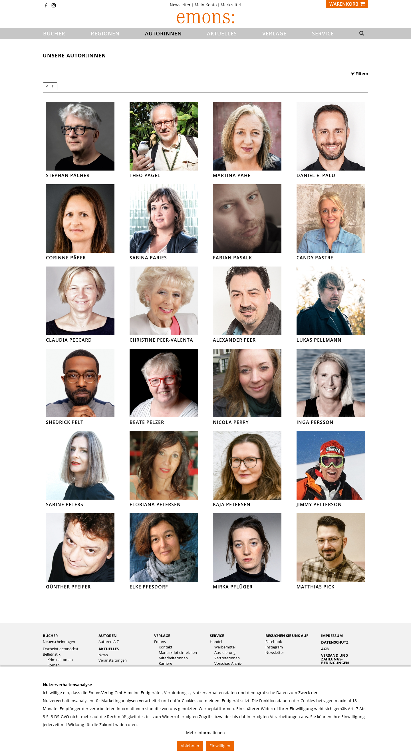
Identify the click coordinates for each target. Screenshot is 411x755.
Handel (216, 642)
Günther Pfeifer (68, 587)
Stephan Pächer (68, 175)
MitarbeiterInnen (173, 658)
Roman (53, 665)
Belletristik (52, 654)
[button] (360, 34)
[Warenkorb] (347, 4)
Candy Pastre (315, 258)
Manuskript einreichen (178, 652)
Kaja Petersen (232, 504)
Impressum (332, 635)
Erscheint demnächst (60, 649)
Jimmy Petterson (319, 504)
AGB (325, 648)
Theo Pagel (145, 175)
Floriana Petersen (155, 504)
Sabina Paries (148, 258)
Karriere (165, 663)
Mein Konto (206, 4)
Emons (160, 642)
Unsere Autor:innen (74, 55)
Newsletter (180, 4)
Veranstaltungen (112, 660)
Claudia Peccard (69, 340)
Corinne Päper (66, 258)
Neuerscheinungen (59, 642)
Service (217, 635)
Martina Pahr (232, 175)
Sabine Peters (64, 504)
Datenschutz (334, 642)
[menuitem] (182, 4)
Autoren (107, 635)
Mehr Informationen (205, 732)
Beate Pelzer (147, 422)
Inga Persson (315, 422)
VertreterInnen (227, 658)
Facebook (273, 642)
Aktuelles (108, 648)
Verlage (162, 635)
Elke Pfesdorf (149, 587)
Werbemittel (224, 647)
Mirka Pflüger (233, 587)
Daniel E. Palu (316, 175)
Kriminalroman (60, 660)
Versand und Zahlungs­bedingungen (335, 659)
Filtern (359, 73)
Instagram (274, 647)
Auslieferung (224, 652)
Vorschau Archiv (228, 663)
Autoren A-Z (108, 642)
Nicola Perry (231, 422)
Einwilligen (219, 745)
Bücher (50, 635)
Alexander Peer (234, 340)
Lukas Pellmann (319, 340)
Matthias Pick (316, 587)
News (103, 655)
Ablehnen (190, 745)
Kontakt (165, 647)
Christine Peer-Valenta (161, 340)
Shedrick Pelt (64, 422)
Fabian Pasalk (232, 258)
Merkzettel (231, 4)
